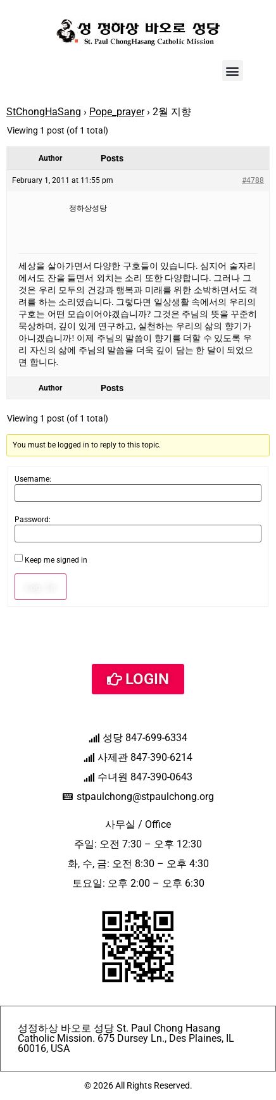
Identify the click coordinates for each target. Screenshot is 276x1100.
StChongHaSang (43, 112)
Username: (33, 479)
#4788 (253, 180)
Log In (40, 587)
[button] (232, 70)
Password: (33, 519)
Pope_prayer (116, 112)
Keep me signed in (56, 560)
